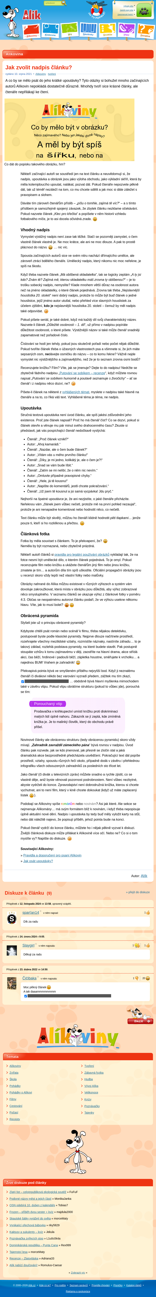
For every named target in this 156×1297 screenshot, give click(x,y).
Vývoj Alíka (91, 1086)
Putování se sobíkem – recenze (82, 373)
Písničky (117, 1285)
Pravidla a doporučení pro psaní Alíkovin (52, 855)
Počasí (14, 1112)
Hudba (88, 1079)
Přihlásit (144, 14)
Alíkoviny (41, 73)
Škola (13, 1079)
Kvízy (87, 1099)
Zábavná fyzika (94, 1072)
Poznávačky (92, 1106)
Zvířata (14, 1072)
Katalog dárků (133, 1285)
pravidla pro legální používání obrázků (82, 554)
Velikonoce (91, 1092)
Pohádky (15, 1086)
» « (78, 1272)
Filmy (13, 1099)
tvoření (52, 73)
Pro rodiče (60, 1285)
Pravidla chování (101, 1285)
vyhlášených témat (75, 392)
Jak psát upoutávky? (38, 861)
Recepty (15, 1119)
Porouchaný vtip (48, 704)
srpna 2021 (23, 73)
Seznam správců (79, 1285)
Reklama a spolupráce (78, 1291)
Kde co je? (45, 1285)
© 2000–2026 (24, 1285)
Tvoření (89, 1066)
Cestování (16, 1106)
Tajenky (89, 1112)
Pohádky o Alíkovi (21, 1092)
